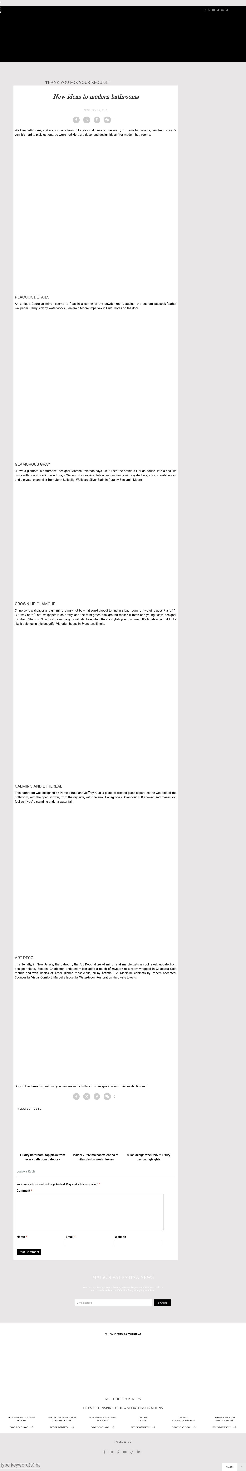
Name (22, 1237)
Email (71, 1237)
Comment (24, 1190)
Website (120, 1237)
